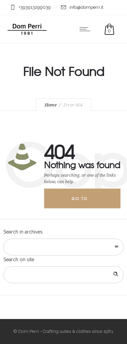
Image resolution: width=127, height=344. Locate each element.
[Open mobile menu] (86, 29)
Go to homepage (85, 202)
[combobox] (63, 247)
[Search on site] (63, 274)
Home (51, 104)
